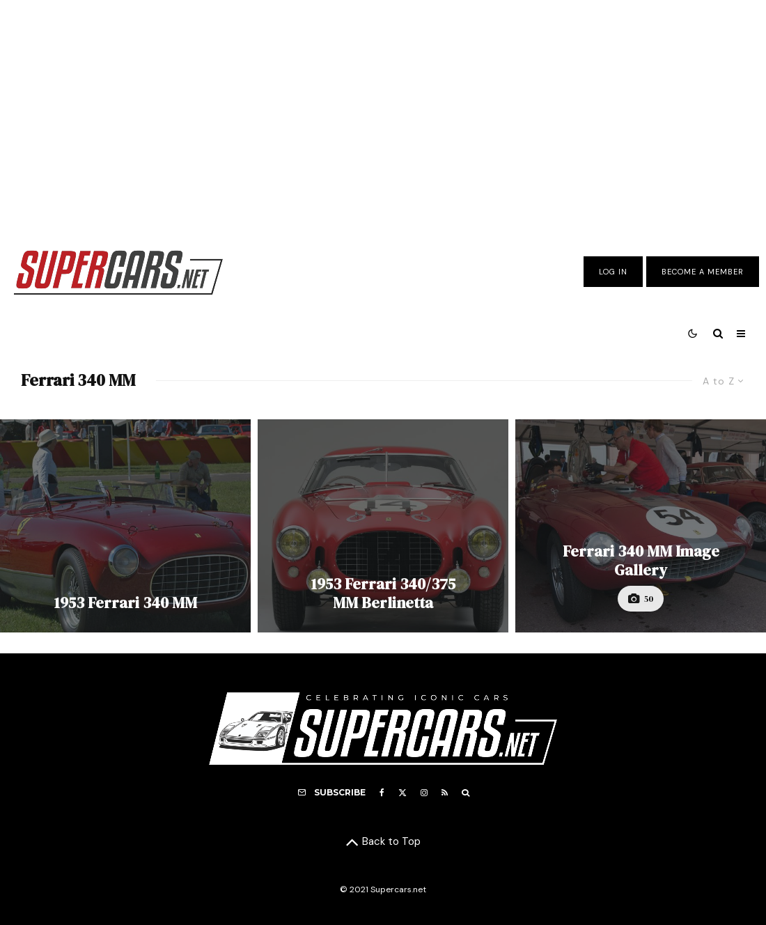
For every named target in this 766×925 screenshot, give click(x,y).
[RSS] (445, 792)
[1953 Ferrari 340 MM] (125, 525)
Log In (613, 272)
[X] (402, 792)
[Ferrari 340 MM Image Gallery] (640, 525)
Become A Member (703, 272)
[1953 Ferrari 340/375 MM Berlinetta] (383, 525)
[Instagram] (424, 792)
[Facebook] (382, 792)
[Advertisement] (383, 113)
